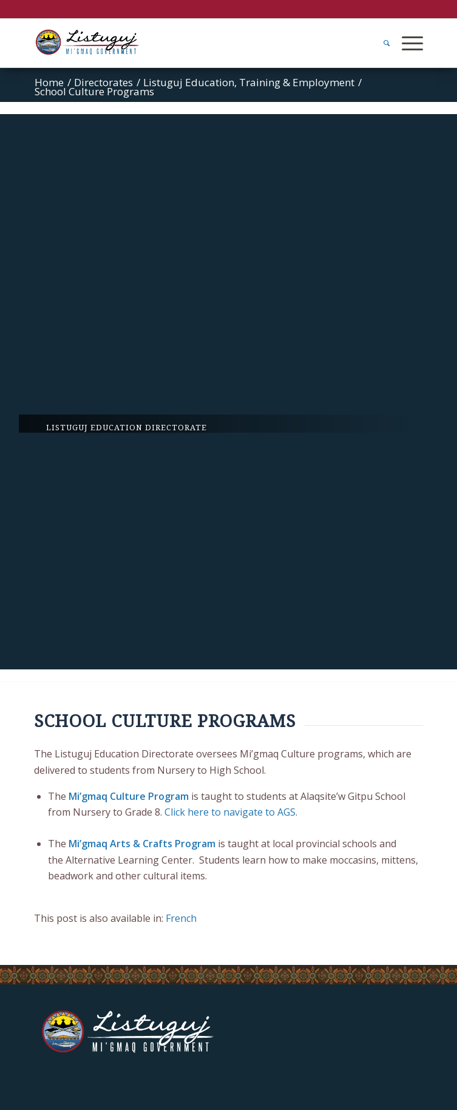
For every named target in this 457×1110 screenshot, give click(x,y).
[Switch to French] (181, 918)
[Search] (380, 43)
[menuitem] (380, 43)
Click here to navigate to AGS (230, 812)
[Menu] (406, 43)
